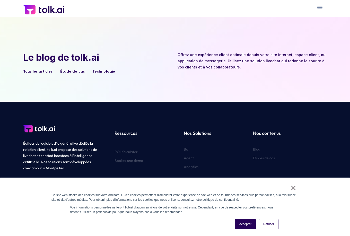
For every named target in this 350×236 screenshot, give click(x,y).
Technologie (103, 71)
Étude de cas (72, 71)
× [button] (293, 188)
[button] (320, 7)
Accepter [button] (245, 224)
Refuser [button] (268, 224)
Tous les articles (37, 71)
